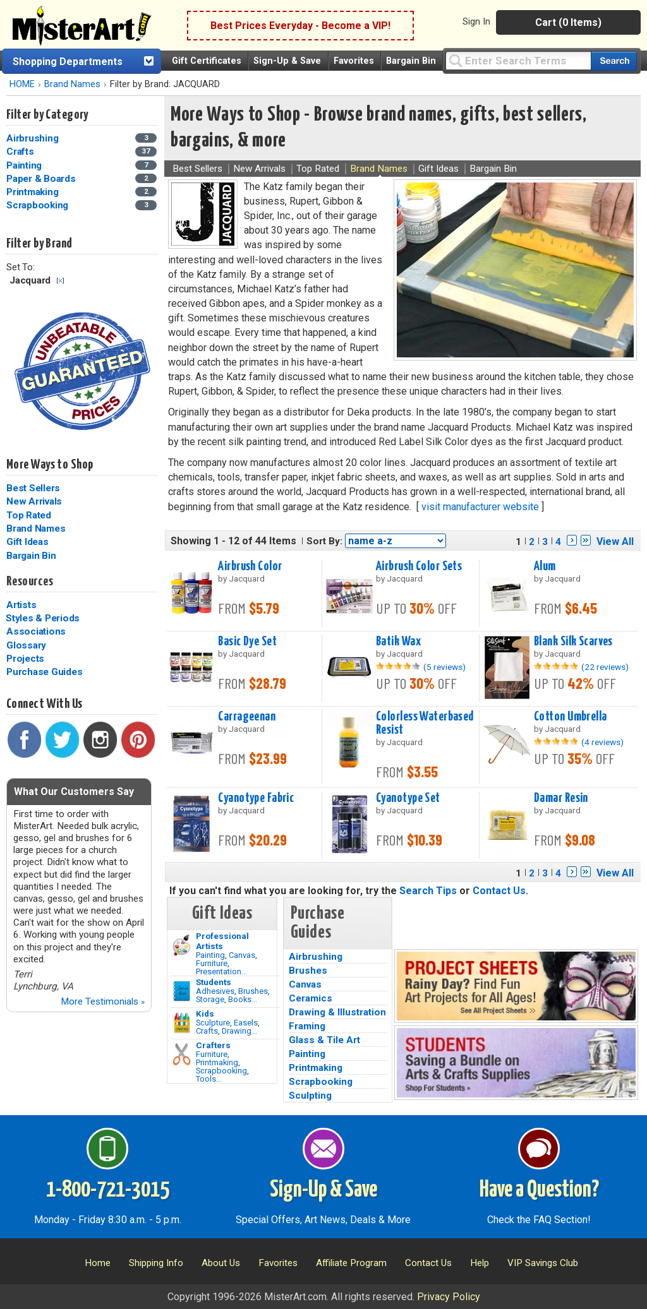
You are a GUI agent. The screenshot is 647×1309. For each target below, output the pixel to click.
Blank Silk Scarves (573, 641)
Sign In (476, 21)
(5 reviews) (444, 667)
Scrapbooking (221, 1070)
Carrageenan (246, 716)
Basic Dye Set (247, 641)
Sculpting (310, 1095)
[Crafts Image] (181, 1023)
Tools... (209, 1079)
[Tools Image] (181, 1054)
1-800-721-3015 (107, 1190)
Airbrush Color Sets (419, 566)
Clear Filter (60, 281)
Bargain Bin (411, 61)
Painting (210, 955)
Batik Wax (398, 641)
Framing (307, 1026)
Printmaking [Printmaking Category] (33, 192)
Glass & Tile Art (324, 1040)
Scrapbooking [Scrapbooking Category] (38, 205)
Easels (246, 1022)
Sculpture (213, 1022)
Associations (36, 631)
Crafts (207, 1031)
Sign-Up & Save (287, 61)
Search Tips (428, 891)
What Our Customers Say (74, 792)
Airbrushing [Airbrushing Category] (33, 138)
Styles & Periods (43, 618)
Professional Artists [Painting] (222, 941)
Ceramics (310, 998)
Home (98, 1263)
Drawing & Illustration (337, 1012)
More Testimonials (103, 1001)
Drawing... (239, 1031)
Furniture (211, 963)
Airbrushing (315, 956)
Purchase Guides (44, 672)
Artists (21, 605)
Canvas (242, 955)
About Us (221, 1263)
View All (615, 541)
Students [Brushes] (213, 982)
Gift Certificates (206, 61)
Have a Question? (539, 1190)
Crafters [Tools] (213, 1045)
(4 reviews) (602, 742)
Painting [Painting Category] (25, 165)
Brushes (253, 991)
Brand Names (72, 84)
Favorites (354, 61)
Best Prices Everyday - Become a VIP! (300, 26)
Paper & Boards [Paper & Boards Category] (42, 178)
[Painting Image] (181, 945)
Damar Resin (561, 798)
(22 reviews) (605, 667)
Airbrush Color (250, 566)
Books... (242, 999)
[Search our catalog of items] (614, 61)
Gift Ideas (27, 541)
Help (479, 1263)
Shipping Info (156, 1263)
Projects (25, 658)
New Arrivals (34, 501)
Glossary (26, 645)
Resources (29, 581)
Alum (545, 566)
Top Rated (28, 515)
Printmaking (217, 1062)
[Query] (518, 60)
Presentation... (221, 971)
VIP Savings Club (542, 1263)
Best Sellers (33, 488)
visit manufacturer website (480, 507)
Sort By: (324, 541)
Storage (210, 999)
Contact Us (499, 891)
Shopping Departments (68, 62)
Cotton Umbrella (570, 716)
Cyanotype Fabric (256, 798)
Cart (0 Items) (568, 22)
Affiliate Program (351, 1263)
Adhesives (215, 991)
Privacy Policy (448, 1297)
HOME (22, 84)
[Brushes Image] (181, 991)
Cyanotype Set (408, 798)
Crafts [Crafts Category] (21, 151)
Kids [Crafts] (205, 1013)
